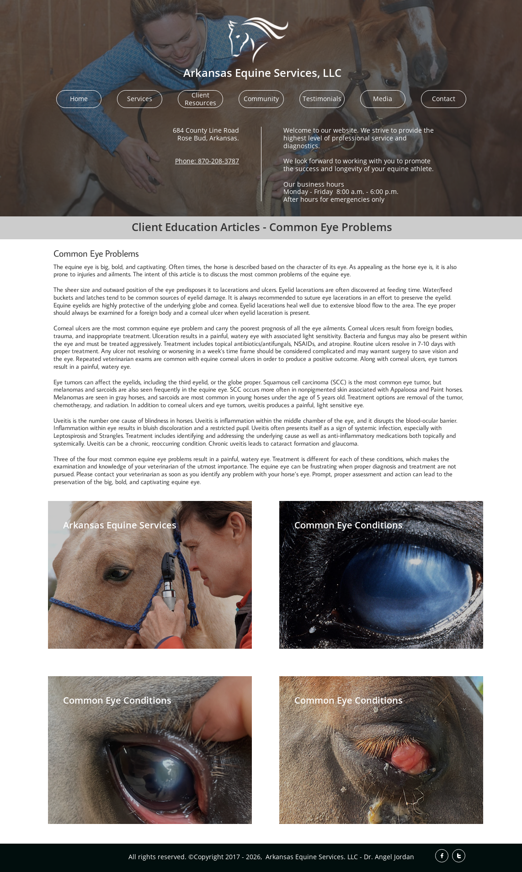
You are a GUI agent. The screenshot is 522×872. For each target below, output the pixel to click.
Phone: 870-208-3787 (207, 160)
